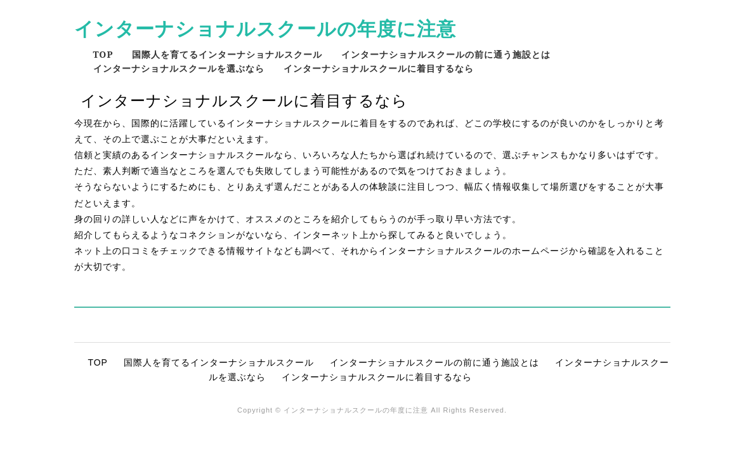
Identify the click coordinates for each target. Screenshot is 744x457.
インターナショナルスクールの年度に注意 (265, 28)
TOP (103, 54)
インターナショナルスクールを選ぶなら (178, 68)
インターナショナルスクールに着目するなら (379, 68)
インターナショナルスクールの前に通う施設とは (446, 54)
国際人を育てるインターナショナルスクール (227, 54)
